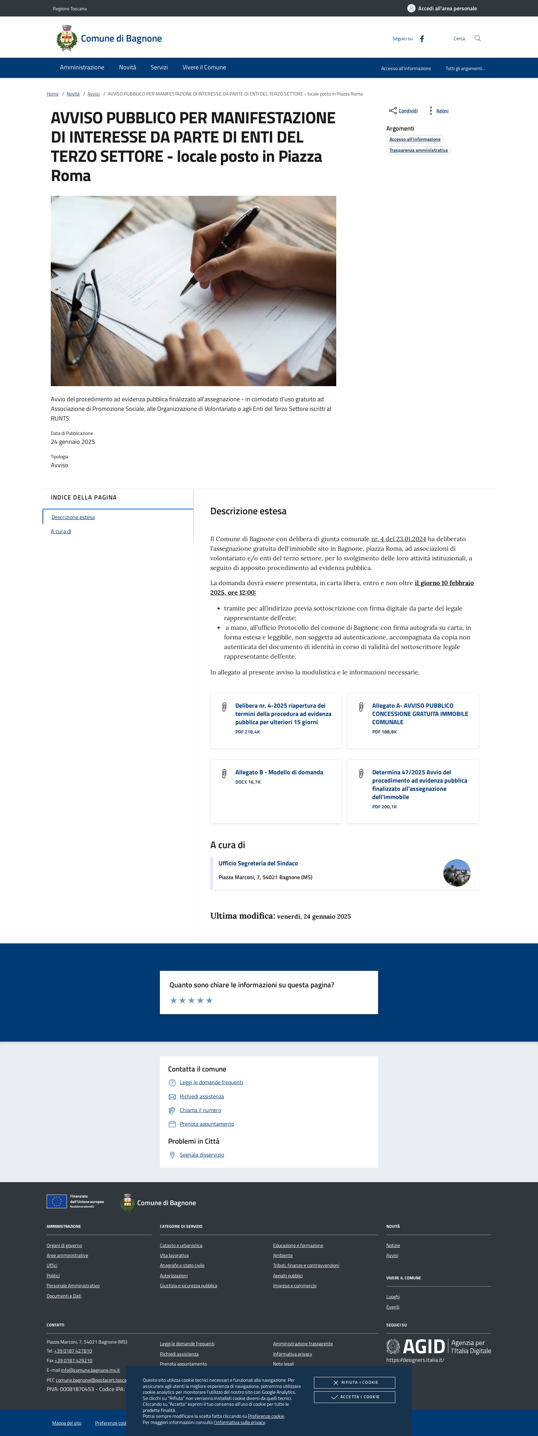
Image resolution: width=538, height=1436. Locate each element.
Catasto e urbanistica (181, 1245)
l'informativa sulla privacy (239, 1422)
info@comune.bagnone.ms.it (90, 1370)
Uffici (52, 1265)
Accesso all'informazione (406, 68)
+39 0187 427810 (73, 1351)
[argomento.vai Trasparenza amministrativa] (418, 150)
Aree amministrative (67, 1255)
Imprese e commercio (294, 1285)
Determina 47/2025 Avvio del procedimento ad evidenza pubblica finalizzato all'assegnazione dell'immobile (419, 784)
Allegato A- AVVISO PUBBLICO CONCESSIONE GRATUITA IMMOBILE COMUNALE (420, 714)
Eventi (392, 1307)
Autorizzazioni (174, 1275)
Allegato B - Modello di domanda (279, 772)
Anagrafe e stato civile (182, 1265)
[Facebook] (419, 38)
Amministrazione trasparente (303, 1343)
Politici (53, 1275)
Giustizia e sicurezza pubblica (188, 1285)
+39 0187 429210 (73, 1360)
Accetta (354, 1397)
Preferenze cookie (266, 1416)
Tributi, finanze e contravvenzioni (306, 1265)
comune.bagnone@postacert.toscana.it (96, 1380)
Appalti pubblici (288, 1275)
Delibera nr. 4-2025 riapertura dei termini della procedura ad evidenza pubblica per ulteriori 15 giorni (283, 714)
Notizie (393, 1245)
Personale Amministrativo (73, 1285)
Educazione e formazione (298, 1245)
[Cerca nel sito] (477, 38)
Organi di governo (64, 1245)
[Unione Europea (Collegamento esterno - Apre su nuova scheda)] (77, 1202)
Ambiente (283, 1255)
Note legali (283, 1364)
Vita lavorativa (174, 1255)
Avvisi (93, 94)
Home (53, 94)
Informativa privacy (292, 1354)
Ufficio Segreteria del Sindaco (258, 863)
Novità (73, 94)
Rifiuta (354, 1382)
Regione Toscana (70, 8)
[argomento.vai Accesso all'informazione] (415, 139)
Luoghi (393, 1296)
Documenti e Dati (64, 1296)
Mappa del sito (66, 1423)
